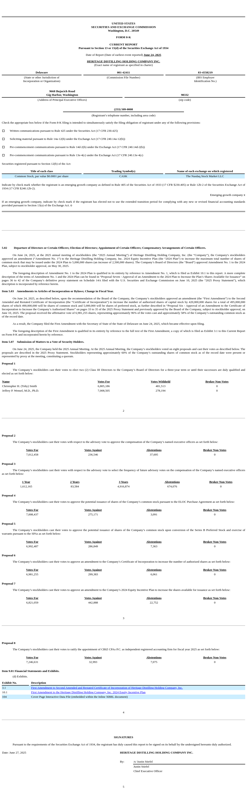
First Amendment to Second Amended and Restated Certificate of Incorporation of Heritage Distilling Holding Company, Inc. (107, 687)
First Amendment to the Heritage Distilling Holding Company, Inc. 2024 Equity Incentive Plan (88, 692)
